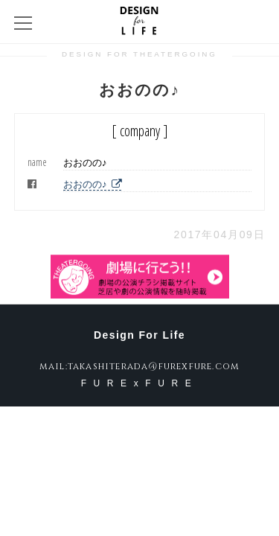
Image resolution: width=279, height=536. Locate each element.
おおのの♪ (92, 184)
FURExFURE (140, 383)
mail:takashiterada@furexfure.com (139, 366)
